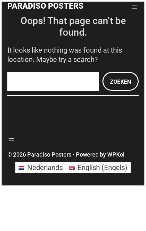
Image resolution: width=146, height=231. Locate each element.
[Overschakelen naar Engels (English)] (98, 167)
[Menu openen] (135, 7)
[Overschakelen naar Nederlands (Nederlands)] (40, 167)
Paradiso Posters (45, 6)
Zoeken (120, 81)
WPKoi (116, 154)
